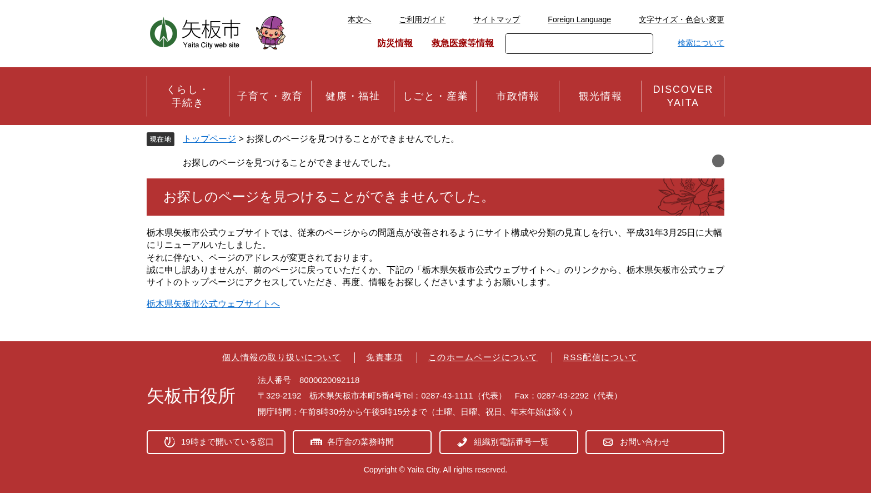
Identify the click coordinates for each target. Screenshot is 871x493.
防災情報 (395, 43)
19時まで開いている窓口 (227, 441)
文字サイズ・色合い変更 (681, 19)
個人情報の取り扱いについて (282, 357)
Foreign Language (579, 19)
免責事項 (384, 357)
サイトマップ (496, 19)
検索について (701, 42)
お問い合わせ (645, 441)
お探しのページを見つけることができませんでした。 (289, 162)
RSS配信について (600, 357)
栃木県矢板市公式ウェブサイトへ (213, 303)
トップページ (209, 138)
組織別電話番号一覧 (511, 441)
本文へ (359, 19)
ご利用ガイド (422, 19)
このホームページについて (483, 357)
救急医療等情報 (463, 43)
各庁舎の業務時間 (360, 441)
